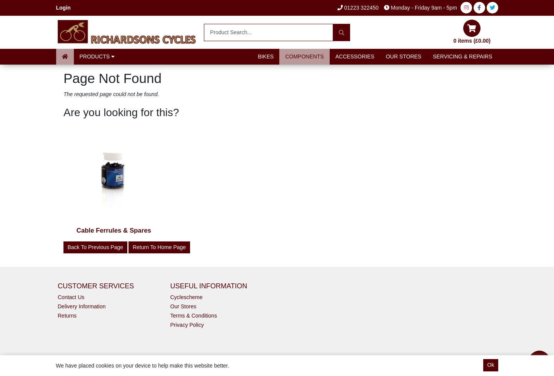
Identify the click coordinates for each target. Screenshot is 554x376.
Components (304, 56)
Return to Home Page (159, 247)
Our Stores (403, 56)
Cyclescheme (186, 297)
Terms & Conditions (193, 316)
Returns (67, 316)
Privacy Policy (187, 325)
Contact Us (71, 297)
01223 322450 (358, 8)
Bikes (266, 56)
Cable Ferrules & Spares (114, 230)
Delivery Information (82, 306)
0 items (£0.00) (472, 32)
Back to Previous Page (95, 247)
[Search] (341, 32)
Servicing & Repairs (462, 56)
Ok (490, 365)
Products (97, 56)
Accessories (354, 56)
